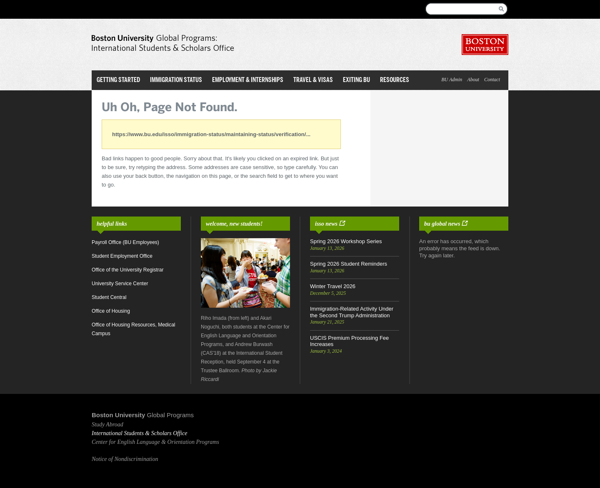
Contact (492, 79)
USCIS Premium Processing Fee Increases (349, 341)
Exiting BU (356, 80)
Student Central (109, 297)
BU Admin (451, 79)
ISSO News (326, 224)
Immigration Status (176, 80)
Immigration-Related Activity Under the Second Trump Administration (351, 312)
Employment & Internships (247, 80)
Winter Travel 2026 (332, 286)
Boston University (118, 414)
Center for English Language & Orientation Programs (155, 442)
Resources (394, 80)
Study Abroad (107, 424)
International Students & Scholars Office (139, 433)
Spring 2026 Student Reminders (348, 264)
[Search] (461, 9)
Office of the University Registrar (128, 270)
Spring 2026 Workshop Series (346, 241)
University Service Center (120, 283)
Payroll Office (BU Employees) (125, 242)
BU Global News (442, 224)
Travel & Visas (313, 80)
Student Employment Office (122, 256)
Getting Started (118, 80)
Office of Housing (111, 311)
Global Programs (170, 414)
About (473, 79)
